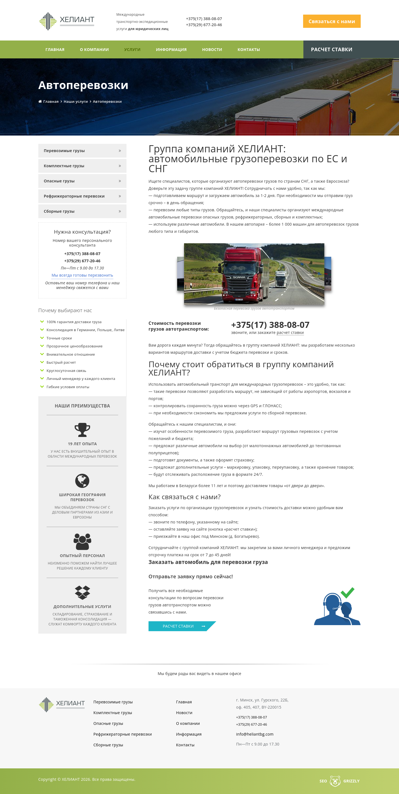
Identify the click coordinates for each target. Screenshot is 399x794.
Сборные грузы (59, 211)
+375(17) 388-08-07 (206, 18)
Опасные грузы (59, 180)
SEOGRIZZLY (340, 780)
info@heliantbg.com (255, 733)
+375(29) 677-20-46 (206, 24)
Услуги (132, 49)
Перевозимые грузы (64, 150)
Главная (54, 49)
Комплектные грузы (64, 165)
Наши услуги (76, 101)
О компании (94, 49)
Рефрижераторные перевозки (74, 195)
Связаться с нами (332, 21)
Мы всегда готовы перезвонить (82, 274)
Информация (171, 49)
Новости (212, 49)
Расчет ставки (331, 49)
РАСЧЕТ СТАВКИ (185, 625)
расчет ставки (290, 332)
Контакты (249, 49)
